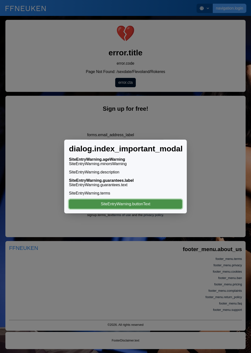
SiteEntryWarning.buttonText (125, 204)
